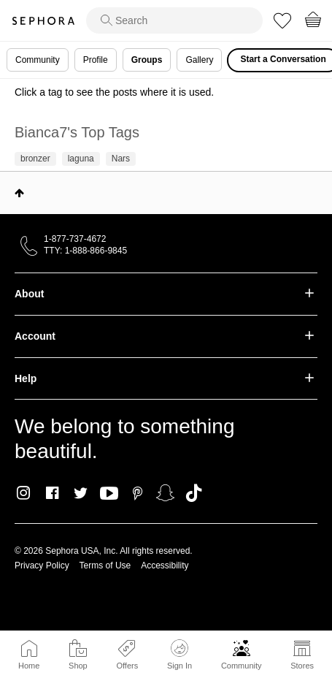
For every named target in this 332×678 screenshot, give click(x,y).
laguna (81, 158)
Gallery (199, 60)
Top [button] (19, 193)
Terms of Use (105, 565)
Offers (127, 665)
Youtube (109, 493)
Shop (78, 665)
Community (241, 665)
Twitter (81, 493)
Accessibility (164, 565)
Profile (95, 60)
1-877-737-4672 (75, 239)
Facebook (52, 493)
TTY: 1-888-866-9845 (85, 250)
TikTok (194, 493)
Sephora (43, 21)
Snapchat (165, 493)
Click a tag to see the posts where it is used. (114, 92)
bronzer (35, 158)
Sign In (179, 654)
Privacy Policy (42, 565)
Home (28, 665)
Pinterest (137, 493)
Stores (302, 665)
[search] (174, 20)
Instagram (24, 493)
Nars (121, 158)
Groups (147, 60)
